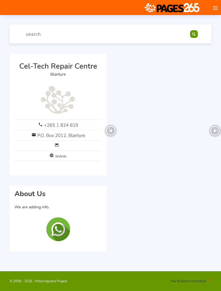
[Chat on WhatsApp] (58, 229)
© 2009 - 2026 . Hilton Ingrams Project (38, 281)
